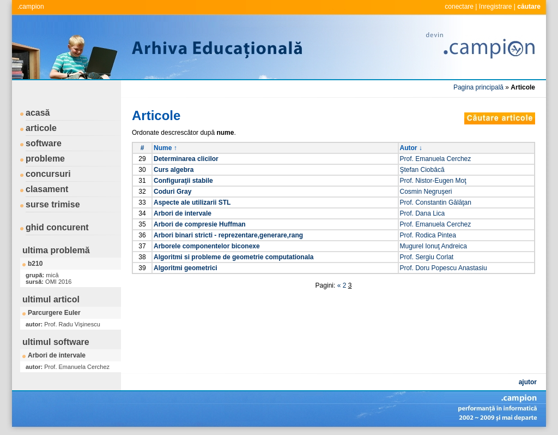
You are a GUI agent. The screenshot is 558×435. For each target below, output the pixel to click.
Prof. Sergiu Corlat (427, 257)
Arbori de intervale (57, 355)
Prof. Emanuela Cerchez (435, 159)
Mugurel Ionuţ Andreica (433, 246)
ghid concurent (57, 227)
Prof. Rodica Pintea (428, 235)
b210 (35, 263)
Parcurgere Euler (54, 313)
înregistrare (495, 6)
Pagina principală (478, 87)
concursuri (48, 173)
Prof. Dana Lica (422, 213)
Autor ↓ (411, 148)
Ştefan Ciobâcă (422, 170)
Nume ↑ (165, 148)
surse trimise (53, 204)
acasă (38, 112)
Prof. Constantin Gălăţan (435, 202)
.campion (30, 6)
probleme (45, 158)
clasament (47, 189)
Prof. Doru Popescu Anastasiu (443, 268)
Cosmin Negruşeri (426, 191)
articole (41, 128)
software (44, 143)
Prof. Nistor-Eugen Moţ (433, 180)
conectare (459, 6)
